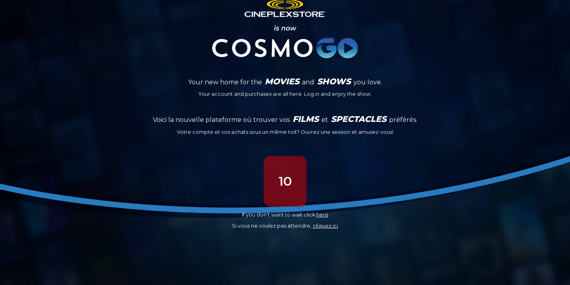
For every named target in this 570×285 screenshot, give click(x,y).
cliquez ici (325, 226)
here (322, 215)
